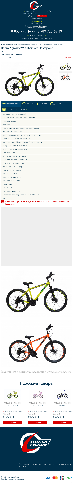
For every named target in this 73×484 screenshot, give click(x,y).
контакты (48, 38)
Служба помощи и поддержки (13, 479)
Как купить (34, 38)
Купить (13, 422)
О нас (55, 464)
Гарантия (25, 38)
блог (41, 38)
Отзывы (68, 57)
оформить (42, 16)
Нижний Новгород (29, 13)
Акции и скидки (65, 464)
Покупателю (47, 464)
